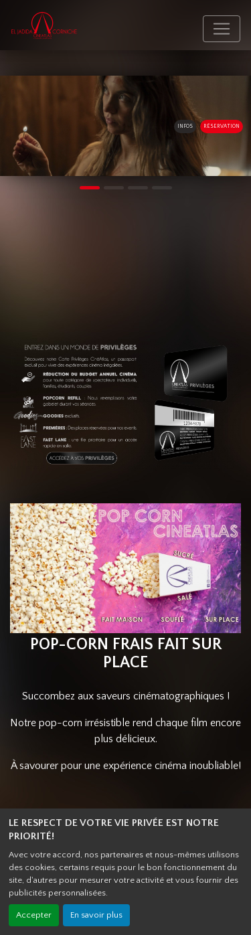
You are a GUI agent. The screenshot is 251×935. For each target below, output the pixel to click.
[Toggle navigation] (221, 28)
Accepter (34, 915)
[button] (6, 126)
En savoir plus (96, 915)
